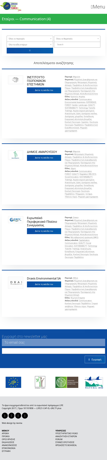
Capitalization (84, 240)
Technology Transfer (87, 108)
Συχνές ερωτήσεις (64, 442)
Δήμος (73, 168)
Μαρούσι (76, 77)
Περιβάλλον (79, 125)
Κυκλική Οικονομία (72, 122)
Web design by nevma (12, 423)
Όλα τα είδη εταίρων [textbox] (18, 44)
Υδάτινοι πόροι (71, 197)
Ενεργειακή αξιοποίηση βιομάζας (78, 119)
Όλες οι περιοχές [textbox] (17, 39)
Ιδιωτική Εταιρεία (78, 298)
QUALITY (91, 105)
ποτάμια (88, 194)
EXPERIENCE (91, 102)
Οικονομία (69, 125)
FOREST (68, 105)
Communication (85, 99)
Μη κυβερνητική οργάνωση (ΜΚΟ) (84, 237)
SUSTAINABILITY (71, 108)
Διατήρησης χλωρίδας (74, 116)
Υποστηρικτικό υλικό (66, 433)
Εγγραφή (6, 451)
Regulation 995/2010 (88, 174)
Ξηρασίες (85, 122)
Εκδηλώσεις (8, 442)
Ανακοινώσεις (9, 445)
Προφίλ (6, 436)
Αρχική (5, 433)
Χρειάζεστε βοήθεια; (66, 445)
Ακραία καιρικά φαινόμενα (83, 111)
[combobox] (30, 39)
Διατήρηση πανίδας (89, 114)
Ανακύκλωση (70, 114)
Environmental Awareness (75, 102)
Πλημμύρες (80, 194)
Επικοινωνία (8, 448)
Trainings (68, 111)
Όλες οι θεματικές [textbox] (64, 39)
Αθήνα (75, 278)
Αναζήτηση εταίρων (66, 436)
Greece (75, 218)
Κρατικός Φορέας (78, 97)
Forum (58, 439)
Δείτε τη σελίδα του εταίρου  (44, 91)
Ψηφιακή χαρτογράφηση (88, 197)
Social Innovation (72, 177)
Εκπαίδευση (89, 116)
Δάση (78, 114)
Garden (75, 105)
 (30, 50)
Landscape (83, 105)
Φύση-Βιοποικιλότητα (89, 94)
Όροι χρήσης (8, 439)
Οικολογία (93, 122)
